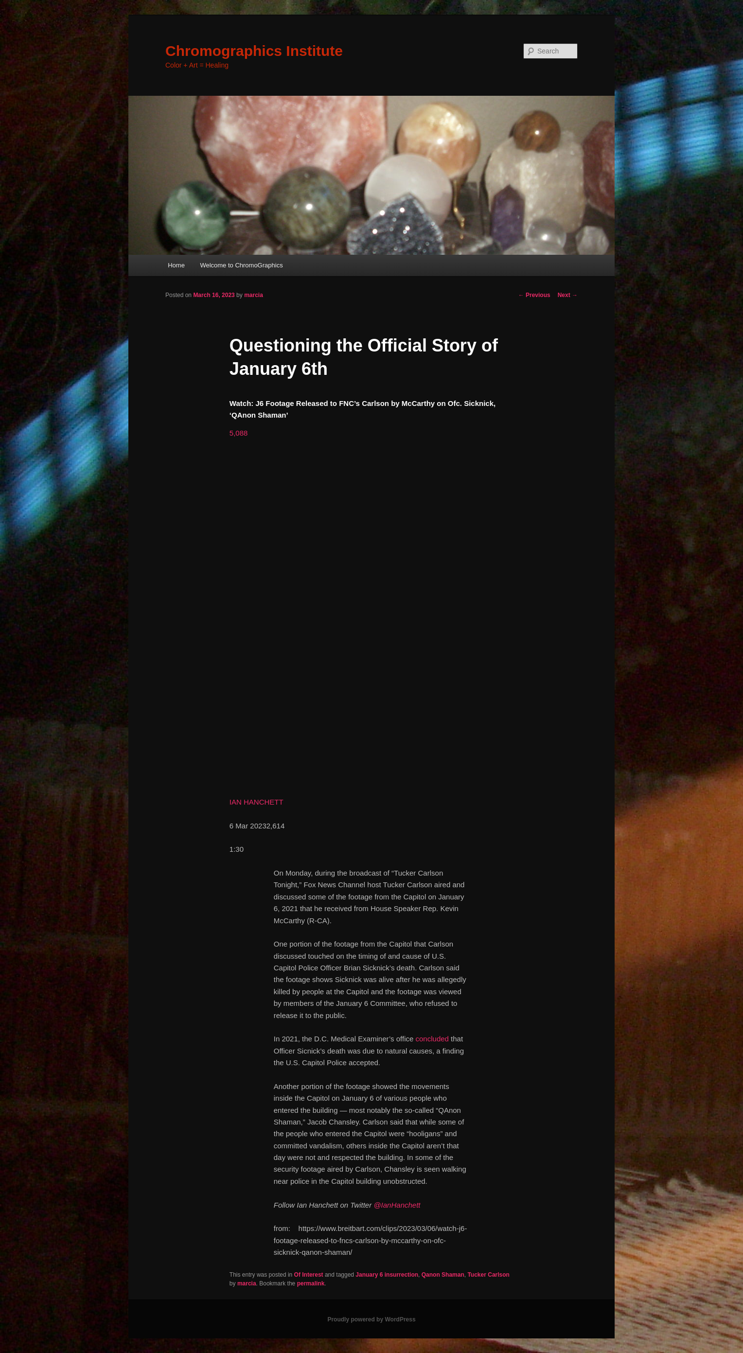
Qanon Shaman (443, 1274)
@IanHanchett (396, 1205)
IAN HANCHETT (256, 802)
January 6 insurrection (386, 1274)
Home (176, 265)
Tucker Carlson (488, 1274)
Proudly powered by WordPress (371, 1319)
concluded (432, 1039)
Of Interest (308, 1274)
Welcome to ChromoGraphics (241, 265)
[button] (239, 433)
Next (568, 295)
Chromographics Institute (254, 51)
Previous (534, 295)
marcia (253, 295)
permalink (311, 1283)
